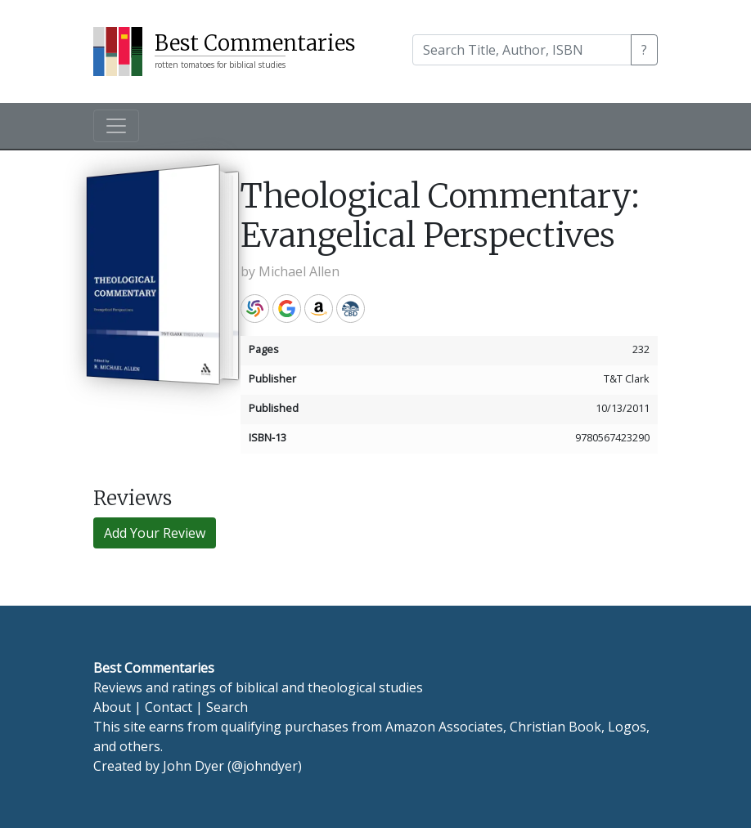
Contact (168, 707)
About (112, 707)
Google (286, 308)
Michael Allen (299, 271)
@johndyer (265, 766)
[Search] (522, 49)
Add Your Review (154, 533)
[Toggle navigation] (116, 126)
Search (227, 707)
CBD (350, 308)
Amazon (318, 308)
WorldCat (255, 308)
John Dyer (193, 766)
